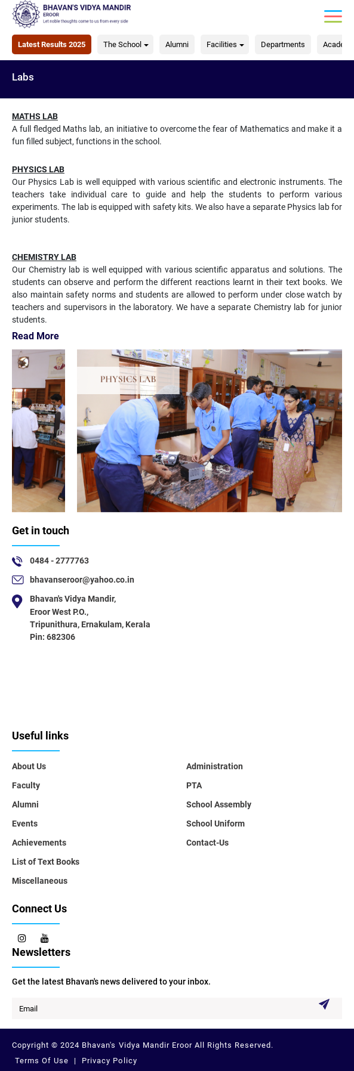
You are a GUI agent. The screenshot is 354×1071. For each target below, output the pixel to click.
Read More (35, 336)
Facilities (222, 44)
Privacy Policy (108, 1060)
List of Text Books (45, 861)
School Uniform (215, 823)
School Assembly (218, 804)
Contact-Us (207, 842)
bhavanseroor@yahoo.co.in (82, 579)
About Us (29, 766)
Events (25, 823)
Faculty (26, 785)
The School (122, 44)
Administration (214, 766)
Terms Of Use (43, 1060)
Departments (283, 44)
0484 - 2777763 (59, 560)
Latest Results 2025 (51, 44)
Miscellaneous (39, 881)
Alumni (177, 44)
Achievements (39, 842)
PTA (194, 785)
